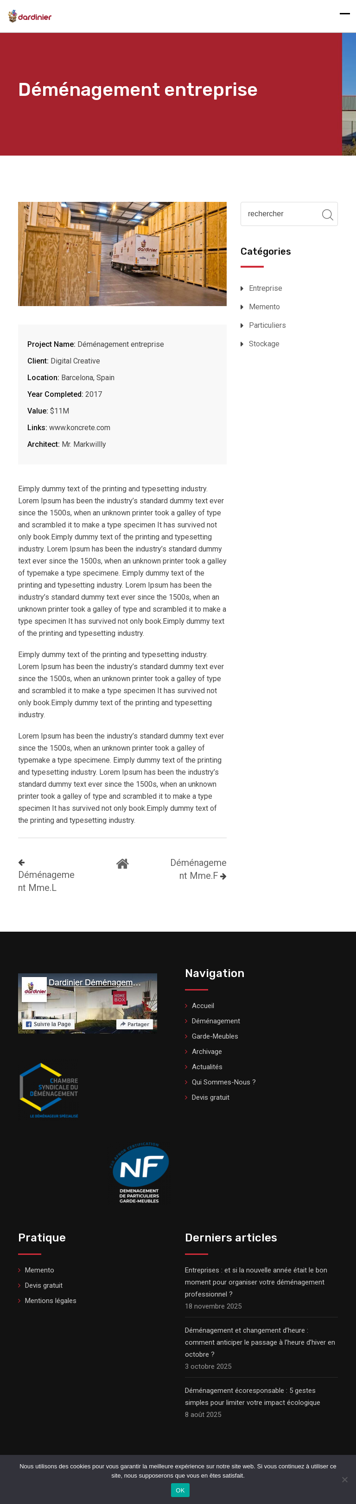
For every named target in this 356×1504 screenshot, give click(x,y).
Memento (264, 306)
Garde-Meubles (215, 1036)
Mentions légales (50, 1301)
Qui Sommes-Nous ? (224, 1082)
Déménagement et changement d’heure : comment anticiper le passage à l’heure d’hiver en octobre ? (260, 1342)
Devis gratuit (210, 1097)
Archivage (207, 1051)
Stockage (264, 343)
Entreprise (265, 288)
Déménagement (216, 1021)
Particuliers (267, 325)
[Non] (344, 1479)
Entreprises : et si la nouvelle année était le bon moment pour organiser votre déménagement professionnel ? (256, 1282)
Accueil (203, 1006)
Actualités (207, 1067)
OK (180, 1490)
